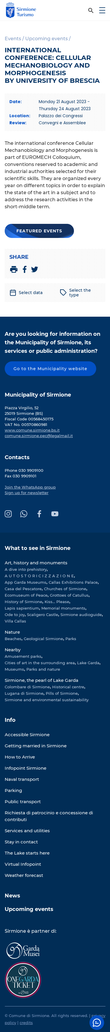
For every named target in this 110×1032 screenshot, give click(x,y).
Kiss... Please (57, 601)
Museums (14, 669)
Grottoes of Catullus (69, 595)
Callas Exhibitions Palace (73, 582)
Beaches (13, 638)
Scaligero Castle (42, 614)
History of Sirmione (23, 601)
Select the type (75, 293)
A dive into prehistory (26, 569)
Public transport (23, 801)
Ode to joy (15, 614)
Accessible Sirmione (27, 734)
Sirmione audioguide (81, 614)
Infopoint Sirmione (25, 768)
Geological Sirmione (43, 638)
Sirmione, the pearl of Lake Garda (41, 680)
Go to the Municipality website (50, 368)
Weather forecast (24, 875)
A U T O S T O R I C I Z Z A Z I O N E (39, 575)
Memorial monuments (63, 608)
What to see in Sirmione (37, 548)
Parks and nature (43, 669)
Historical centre (68, 686)
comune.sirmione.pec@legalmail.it (39, 435)
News (12, 895)
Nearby (13, 649)
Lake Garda (88, 662)
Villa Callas (15, 621)
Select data (26, 292)
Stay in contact (21, 842)
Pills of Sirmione (62, 693)
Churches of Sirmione (65, 588)
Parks (70, 638)
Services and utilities (27, 830)
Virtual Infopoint (23, 864)
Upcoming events (29, 909)
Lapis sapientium (22, 608)
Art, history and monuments (36, 562)
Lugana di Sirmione (24, 693)
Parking (13, 790)
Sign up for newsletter (26, 492)
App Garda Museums (25, 582)
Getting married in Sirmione (36, 746)
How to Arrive (20, 757)
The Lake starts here (27, 853)
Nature (12, 632)
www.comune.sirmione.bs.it (32, 430)
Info (10, 720)
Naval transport (22, 779)
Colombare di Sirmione (27, 686)
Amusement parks (23, 656)
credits (26, 1022)
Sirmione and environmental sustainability (47, 699)
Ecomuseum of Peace (26, 595)
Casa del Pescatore (23, 588)
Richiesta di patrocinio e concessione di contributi (49, 816)
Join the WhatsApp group (30, 487)
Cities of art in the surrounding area (40, 662)
